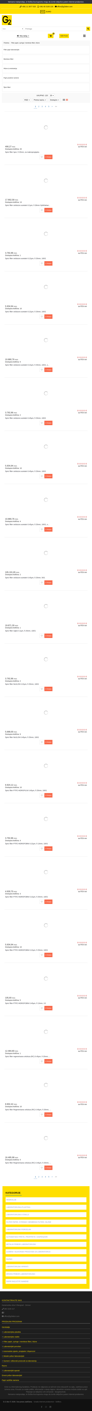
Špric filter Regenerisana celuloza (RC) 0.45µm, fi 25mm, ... (28, 1110)
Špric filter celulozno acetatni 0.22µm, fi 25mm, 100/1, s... (27, 365)
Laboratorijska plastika (18, 1207)
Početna (6, 43)
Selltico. (59, 1402)
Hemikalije (11, 1200)
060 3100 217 (8, 1309)
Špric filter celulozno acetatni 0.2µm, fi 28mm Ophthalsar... (27, 205)
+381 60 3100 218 (46, 7)
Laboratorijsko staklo (17, 1215)
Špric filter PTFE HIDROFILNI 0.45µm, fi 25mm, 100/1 (26, 790)
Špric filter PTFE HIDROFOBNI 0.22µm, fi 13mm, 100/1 (26, 844)
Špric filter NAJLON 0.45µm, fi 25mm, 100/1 (22, 737)
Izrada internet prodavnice (44, 1402)
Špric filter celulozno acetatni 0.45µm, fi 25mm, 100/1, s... (27, 524)
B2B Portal (64, 36)
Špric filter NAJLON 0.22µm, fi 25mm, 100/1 (22, 684)
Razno (9, 1259)
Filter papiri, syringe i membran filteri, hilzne (28, 1222)
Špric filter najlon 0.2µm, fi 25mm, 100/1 (20, 631)
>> (56, 106)
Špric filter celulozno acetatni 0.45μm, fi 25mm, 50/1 (25, 578)
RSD (42, 12)
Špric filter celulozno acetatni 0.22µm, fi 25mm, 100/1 (25, 258)
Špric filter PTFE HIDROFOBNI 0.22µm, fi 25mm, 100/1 (26, 897)
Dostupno (54, 100)
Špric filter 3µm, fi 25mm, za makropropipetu (22, 152)
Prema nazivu (40, 100)
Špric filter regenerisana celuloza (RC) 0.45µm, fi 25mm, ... (27, 1056)
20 (52, 95)
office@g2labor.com (64, 7)
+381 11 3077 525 (28, 7)
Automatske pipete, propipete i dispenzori (27, 1237)
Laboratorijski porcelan (18, 1229)
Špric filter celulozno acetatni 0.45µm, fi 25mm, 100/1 (25, 418)
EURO (48, 12)
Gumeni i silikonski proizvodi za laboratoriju (28, 1252)
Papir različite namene (17, 1281)
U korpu (48, 157)
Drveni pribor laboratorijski (20, 1274)
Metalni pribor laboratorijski (21, 1244)
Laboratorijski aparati (17, 1267)
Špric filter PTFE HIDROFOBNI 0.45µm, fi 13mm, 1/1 (25, 1003)
